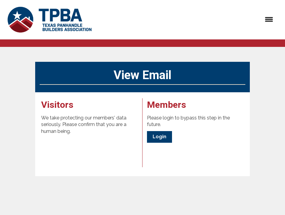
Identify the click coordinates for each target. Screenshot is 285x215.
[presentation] (86, 149)
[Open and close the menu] (187, 19)
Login (159, 136)
